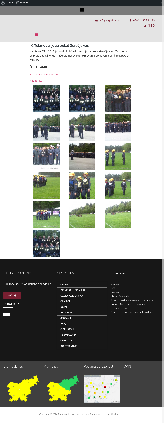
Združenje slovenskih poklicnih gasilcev (132, 312)
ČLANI (63, 307)
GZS (113, 288)
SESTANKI (66, 318)
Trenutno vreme (119, 308)
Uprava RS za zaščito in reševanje (128, 304)
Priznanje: (36, 80)
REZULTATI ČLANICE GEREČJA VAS (44, 74)
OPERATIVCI (67, 340)
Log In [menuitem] (10, 2)
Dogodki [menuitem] (22, 2)
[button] (81, 10)
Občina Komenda (120, 296)
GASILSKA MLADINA (71, 295)
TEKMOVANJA (68, 335)
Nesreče (115, 292)
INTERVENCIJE (68, 346)
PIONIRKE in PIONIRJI (72, 290)
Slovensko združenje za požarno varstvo (132, 300)
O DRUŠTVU (67, 329)
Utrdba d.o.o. (118, 414)
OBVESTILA (66, 284)
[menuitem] (3, 3)
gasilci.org (116, 284)
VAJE (63, 323)
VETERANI (66, 312)
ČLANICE (65, 301)
